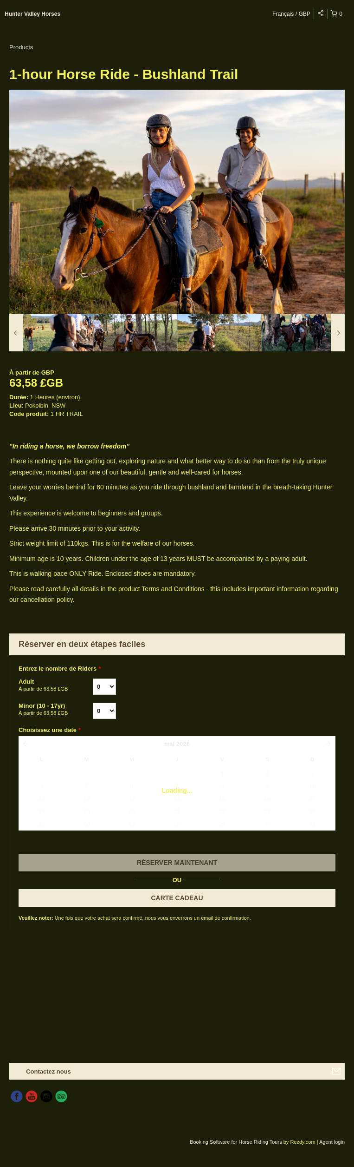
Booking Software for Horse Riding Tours (236, 1142)
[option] (51, 332)
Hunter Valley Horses (32, 14)
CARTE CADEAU (177, 898)
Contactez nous (48, 1071)
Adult (56, 685)
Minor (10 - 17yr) (56, 709)
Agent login (332, 1142)
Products (21, 47)
